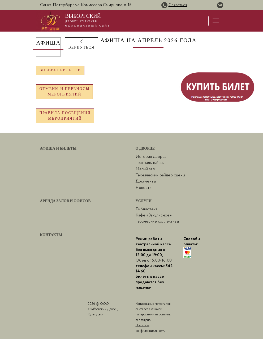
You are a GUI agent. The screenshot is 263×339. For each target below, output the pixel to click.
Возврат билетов (60, 70)
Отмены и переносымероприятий (65, 91)
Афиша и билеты (58, 148)
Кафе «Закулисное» (154, 215)
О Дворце (145, 148)
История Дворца (151, 157)
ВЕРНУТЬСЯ (81, 45)
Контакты (51, 235)
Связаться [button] (178, 5)
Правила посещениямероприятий (65, 116)
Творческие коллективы (157, 221)
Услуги (144, 201)
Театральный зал (150, 163)
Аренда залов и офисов (65, 201)
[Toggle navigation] (215, 21)
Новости (144, 188)
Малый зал (145, 169)
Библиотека (146, 209)
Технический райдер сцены (160, 175)
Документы (146, 181)
